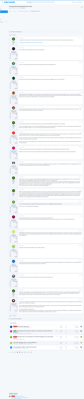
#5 (61, 92)
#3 (61, 63)
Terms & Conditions (54, 397)
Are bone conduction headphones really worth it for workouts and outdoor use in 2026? (74, 73)
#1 (61, 38)
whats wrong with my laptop (73, 86)
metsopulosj (21, 367)
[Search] (36, 2)
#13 (61, 214)
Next (20, 34)
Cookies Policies (37, 397)
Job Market (28, 8)
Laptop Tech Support (70, 90)
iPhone (20, 347)
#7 (61, 122)
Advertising (28, 397)
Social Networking (30, 374)
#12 (61, 199)
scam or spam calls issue (72, 80)
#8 (61, 135)
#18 (61, 288)
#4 (61, 77)
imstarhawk (21, 354)
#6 (61, 107)
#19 (61, 303)
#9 (61, 152)
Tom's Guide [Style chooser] (74, 392)
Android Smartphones (33, 354)
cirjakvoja (20, 361)
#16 (61, 258)
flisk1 (20, 374)
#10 (61, 167)
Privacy (45, 397)
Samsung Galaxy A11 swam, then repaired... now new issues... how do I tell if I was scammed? (28, 352)
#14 (61, 229)
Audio (29, 361)
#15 (61, 243)
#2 (61, 48)
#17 (61, 273)
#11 (61, 182)
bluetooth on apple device (29, 344)
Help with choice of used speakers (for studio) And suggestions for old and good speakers (27, 359)
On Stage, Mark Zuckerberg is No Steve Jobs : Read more (37, 43)
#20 (61, 314)
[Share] (59, 38)
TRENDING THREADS (68, 69)
